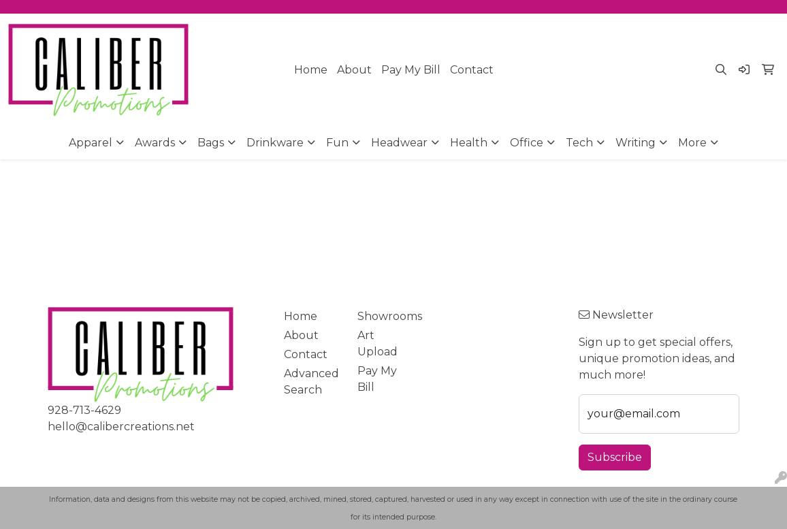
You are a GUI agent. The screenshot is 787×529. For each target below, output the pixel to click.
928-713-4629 (84, 410)
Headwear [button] (399, 142)
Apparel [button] (90, 142)
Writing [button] (635, 142)
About (354, 69)
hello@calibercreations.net (121, 426)
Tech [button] (579, 142)
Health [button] (468, 142)
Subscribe (615, 457)
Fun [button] (337, 142)
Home (310, 69)
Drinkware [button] (275, 142)
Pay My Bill (410, 69)
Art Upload (377, 343)
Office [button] (526, 142)
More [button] (692, 142)
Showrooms (386, 316)
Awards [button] (155, 142)
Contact (472, 69)
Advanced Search (311, 381)
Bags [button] (210, 142)
